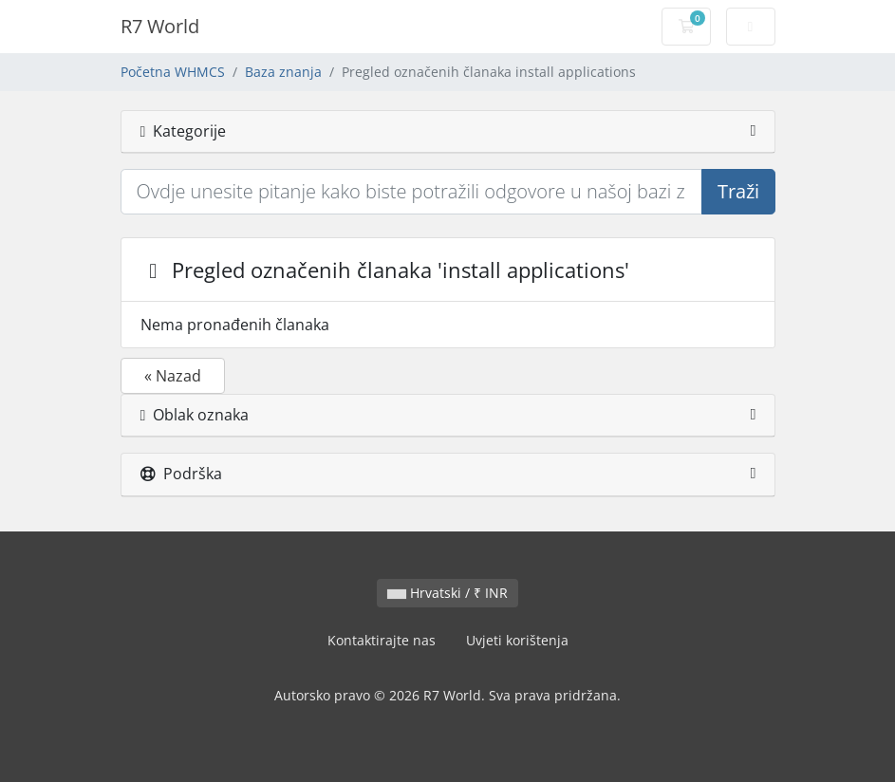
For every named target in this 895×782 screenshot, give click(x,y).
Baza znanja (283, 72)
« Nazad (172, 375)
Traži (738, 191)
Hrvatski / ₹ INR (447, 593)
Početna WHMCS (173, 72)
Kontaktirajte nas (381, 640)
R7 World (160, 26)
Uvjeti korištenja (517, 640)
